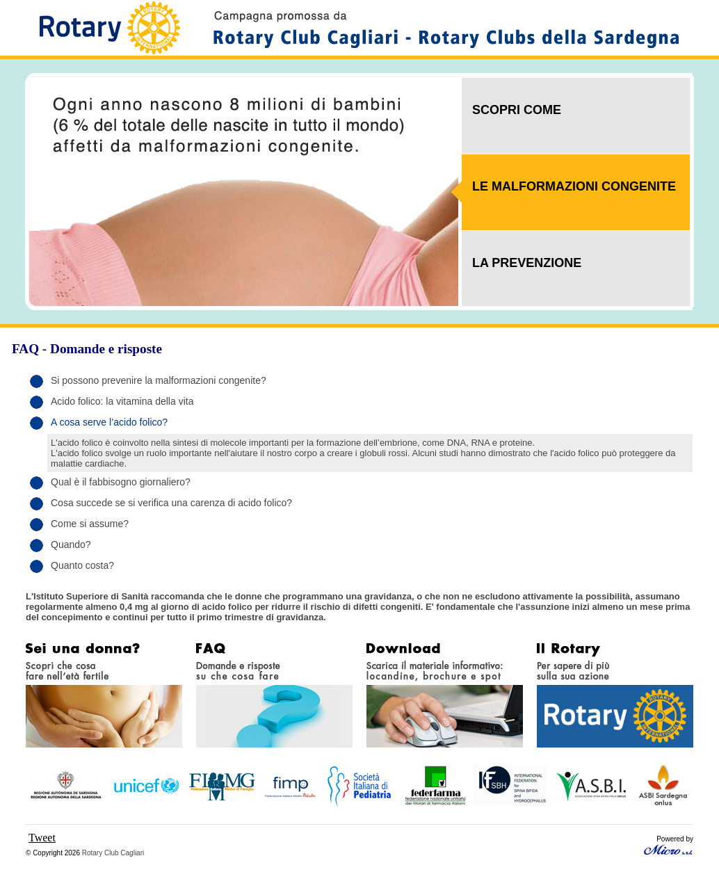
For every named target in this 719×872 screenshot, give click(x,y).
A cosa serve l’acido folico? (109, 422)
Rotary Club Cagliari (113, 853)
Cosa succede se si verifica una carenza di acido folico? (171, 502)
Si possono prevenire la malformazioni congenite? (158, 380)
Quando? (71, 544)
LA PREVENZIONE (526, 263)
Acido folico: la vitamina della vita (122, 401)
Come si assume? (90, 523)
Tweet (42, 837)
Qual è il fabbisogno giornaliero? (121, 481)
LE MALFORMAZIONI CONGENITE (574, 186)
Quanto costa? (82, 565)
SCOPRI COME (516, 110)
